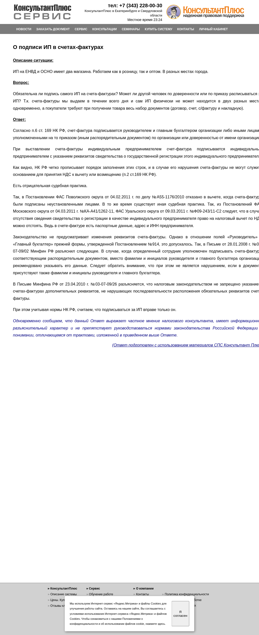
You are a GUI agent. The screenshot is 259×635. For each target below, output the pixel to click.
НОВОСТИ (23, 29)
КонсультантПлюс (63, 588)
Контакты (142, 594)
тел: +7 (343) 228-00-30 (135, 5)
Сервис (94, 588)
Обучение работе (101, 594)
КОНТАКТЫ (185, 29)
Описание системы (63, 594)
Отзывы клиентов (62, 606)
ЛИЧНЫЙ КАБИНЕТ (213, 29)
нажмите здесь (155, 623)
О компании (145, 588)
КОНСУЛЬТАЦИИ (104, 29)
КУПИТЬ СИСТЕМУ (158, 29)
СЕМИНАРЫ (131, 29)
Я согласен (180, 614)
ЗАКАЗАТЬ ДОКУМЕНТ (53, 29)
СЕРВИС (81, 29)
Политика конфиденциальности (187, 594)
